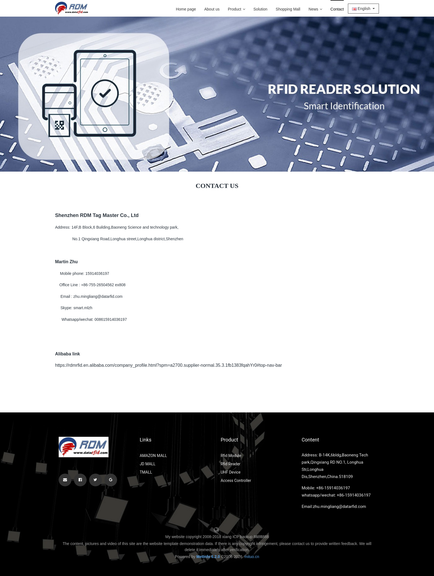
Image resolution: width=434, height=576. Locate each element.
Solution (261, 9)
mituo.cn (251, 556)
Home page (186, 9)
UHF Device (231, 472)
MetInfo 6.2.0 (208, 556)
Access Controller (236, 480)
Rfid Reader (230, 464)
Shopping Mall (288, 9)
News (315, 9)
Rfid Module (231, 455)
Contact (337, 9)
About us (211, 9)
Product (236, 9)
